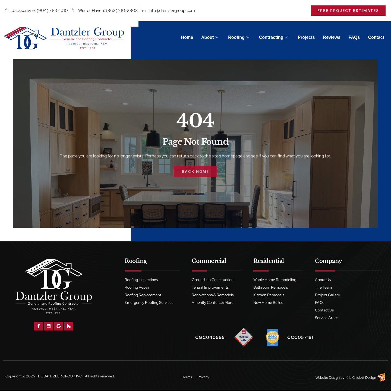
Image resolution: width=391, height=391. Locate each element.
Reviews (331, 37)
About (209, 37)
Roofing (238, 37)
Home (187, 37)
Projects (306, 37)
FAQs (354, 37)
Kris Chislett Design (360, 378)
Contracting (273, 37)
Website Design (328, 378)
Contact (376, 37)
